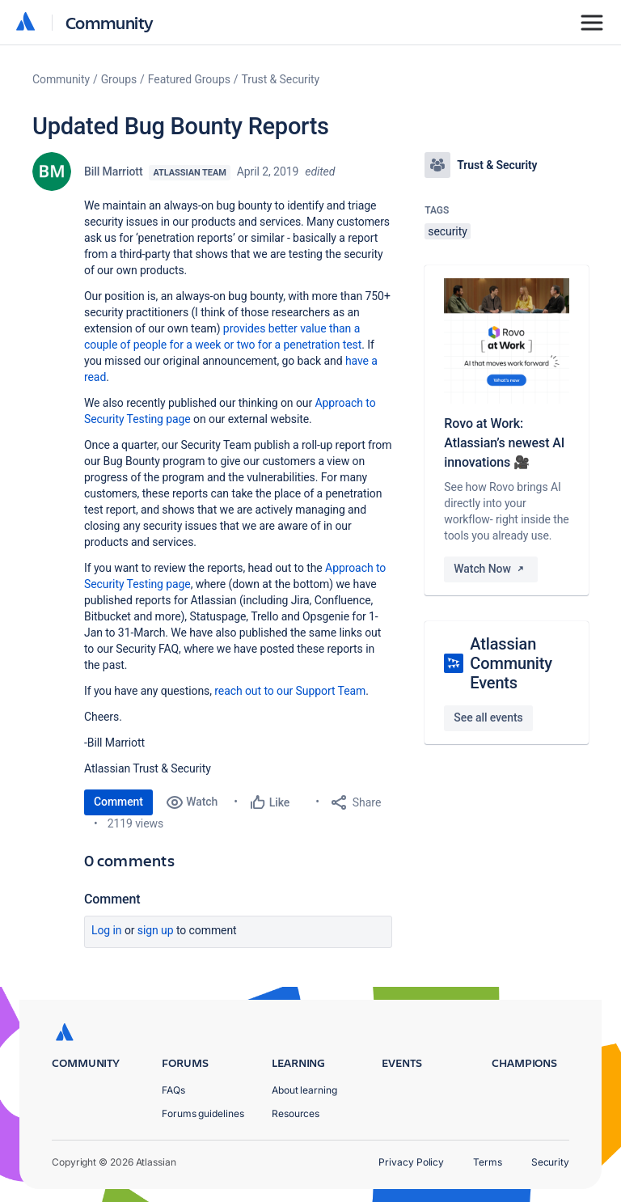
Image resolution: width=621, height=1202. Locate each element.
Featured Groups (189, 79)
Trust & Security (281, 79)
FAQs (173, 1090)
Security (550, 1162)
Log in (106, 930)
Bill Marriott (113, 171)
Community (109, 22)
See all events (488, 717)
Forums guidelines (203, 1113)
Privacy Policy (411, 1162)
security (447, 231)
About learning (304, 1090)
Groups (119, 79)
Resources (295, 1113)
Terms (487, 1162)
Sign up (155, 930)
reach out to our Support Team (289, 690)
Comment (118, 801)
